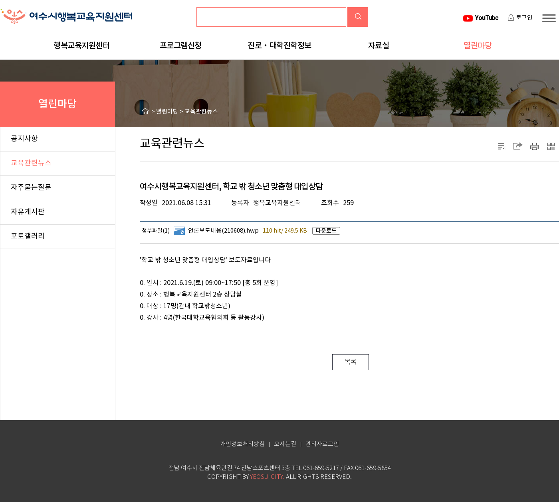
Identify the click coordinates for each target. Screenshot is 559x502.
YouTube (486, 18)
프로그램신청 (181, 46)
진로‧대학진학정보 (279, 46)
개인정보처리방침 (242, 444)
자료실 (378, 46)
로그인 (524, 17)
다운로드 (326, 230)
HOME (146, 111)
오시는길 (285, 444)
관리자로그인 (322, 444)
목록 (351, 362)
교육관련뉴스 (201, 111)
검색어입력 (219, 13)
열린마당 (478, 46)
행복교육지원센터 (81, 46)
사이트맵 (550, 18)
